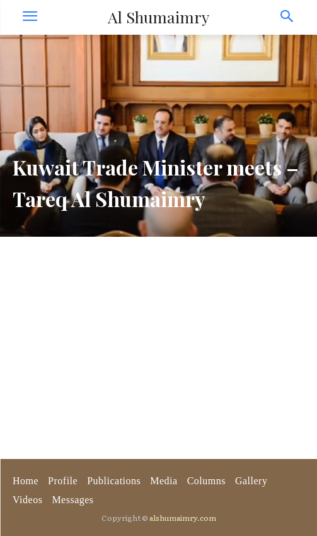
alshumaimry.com (182, 517)
